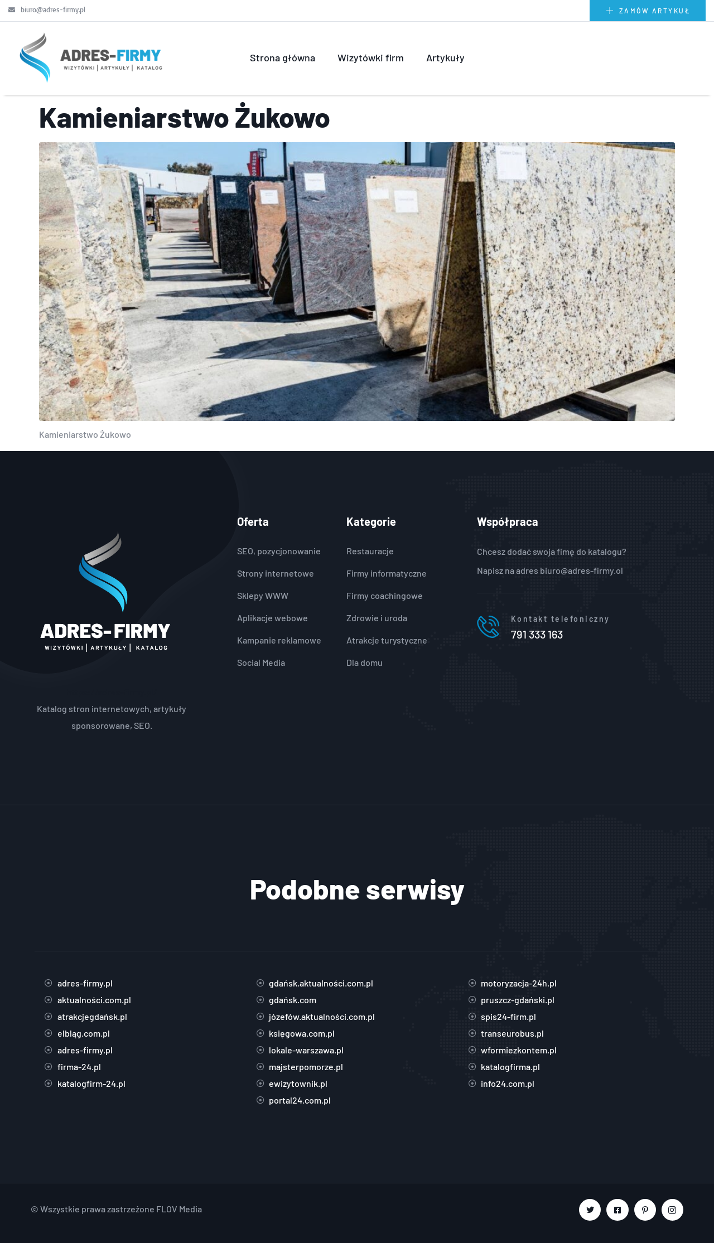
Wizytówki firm (370, 57)
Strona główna (282, 57)
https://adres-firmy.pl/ (111, 691)
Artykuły (445, 57)
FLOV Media (179, 1208)
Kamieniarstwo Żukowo (184, 116)
